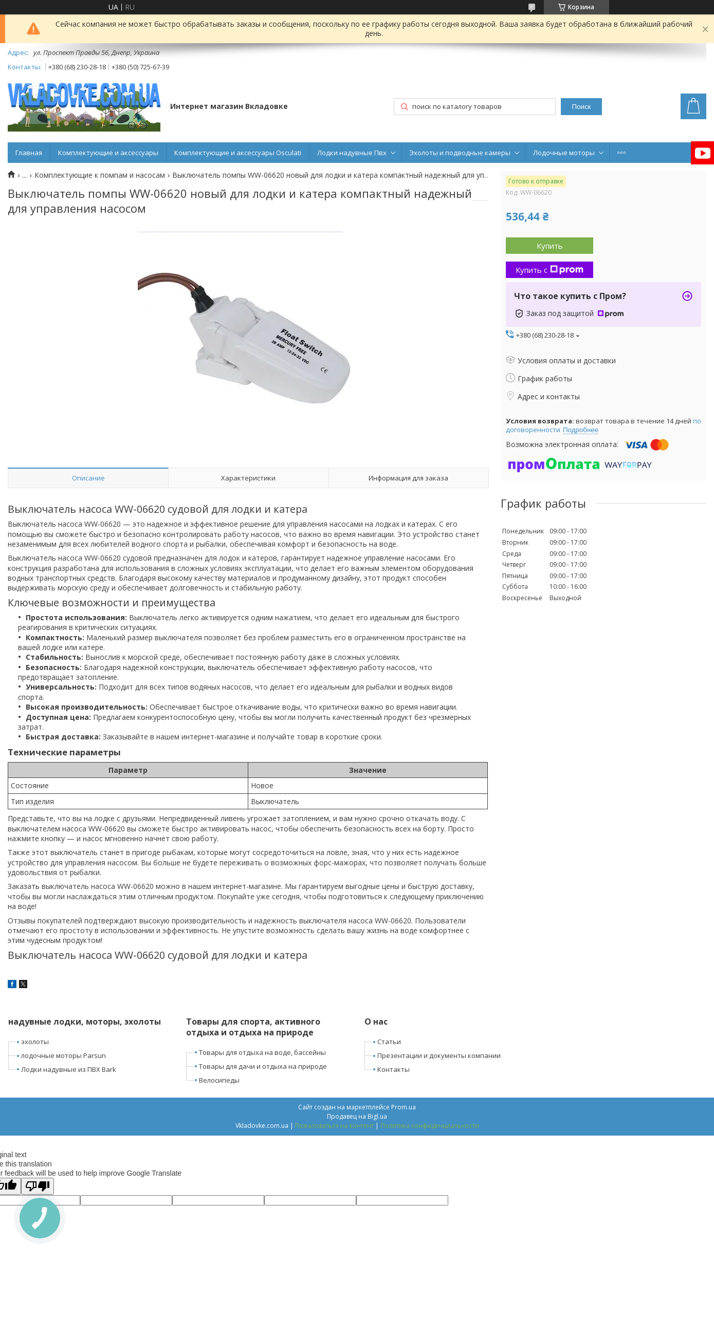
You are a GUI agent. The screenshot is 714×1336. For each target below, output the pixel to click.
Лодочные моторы (564, 152)
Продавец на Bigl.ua (357, 1116)
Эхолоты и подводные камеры (459, 152)
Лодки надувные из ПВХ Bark (68, 1069)
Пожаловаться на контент (334, 1125)
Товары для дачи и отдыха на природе (263, 1066)
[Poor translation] (37, 1186)
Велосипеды (219, 1080)
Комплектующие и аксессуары (108, 152)
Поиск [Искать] (581, 106)
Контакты (393, 1069)
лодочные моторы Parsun (63, 1055)
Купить (550, 245)
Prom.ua (403, 1107)
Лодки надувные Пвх (352, 152)
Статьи (389, 1041)
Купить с (549, 270)
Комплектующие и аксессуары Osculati (237, 152)
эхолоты (35, 1041)
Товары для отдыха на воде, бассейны (262, 1052)
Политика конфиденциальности (429, 1125)
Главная (28, 152)
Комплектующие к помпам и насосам (99, 175)
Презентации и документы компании (439, 1055)
